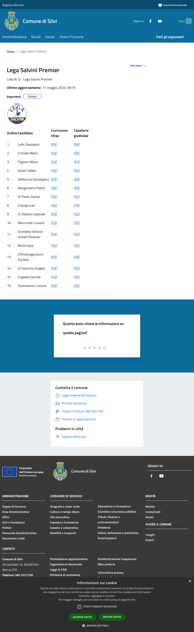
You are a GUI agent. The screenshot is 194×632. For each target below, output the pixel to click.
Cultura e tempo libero (65, 511)
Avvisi (149, 517)
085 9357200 (24, 575)
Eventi (150, 540)
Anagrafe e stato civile (65, 506)
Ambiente (104, 527)
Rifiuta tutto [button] (112, 617)
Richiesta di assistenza (65, 575)
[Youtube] (153, 20)
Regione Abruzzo (13, 5)
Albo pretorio (106, 564)
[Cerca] (187, 21)
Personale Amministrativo (19, 533)
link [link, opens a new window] (133, 599)
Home (10, 51)
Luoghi (150, 534)
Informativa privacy (111, 572)
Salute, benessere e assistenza (118, 532)
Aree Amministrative (15, 511)
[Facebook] (144, 20)
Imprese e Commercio (64, 522)
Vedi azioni (138, 65)
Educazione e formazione (114, 506)
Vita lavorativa (59, 517)
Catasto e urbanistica (64, 527)
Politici (6, 527)
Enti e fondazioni (13, 522)
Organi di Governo (14, 506)
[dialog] (97, 604)
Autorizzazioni (107, 538)
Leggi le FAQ (58, 569)
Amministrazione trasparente (117, 559)
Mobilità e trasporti (63, 533)
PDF (54, 144)
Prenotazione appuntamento (69, 559)
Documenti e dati (13, 538)
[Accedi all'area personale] (172, 5)
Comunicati (153, 511)
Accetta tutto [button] (82, 617)
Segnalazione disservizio (66, 564)
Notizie (150, 506)
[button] (97, 625)
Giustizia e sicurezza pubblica (117, 511)
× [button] (189, 581)
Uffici (5, 517)
